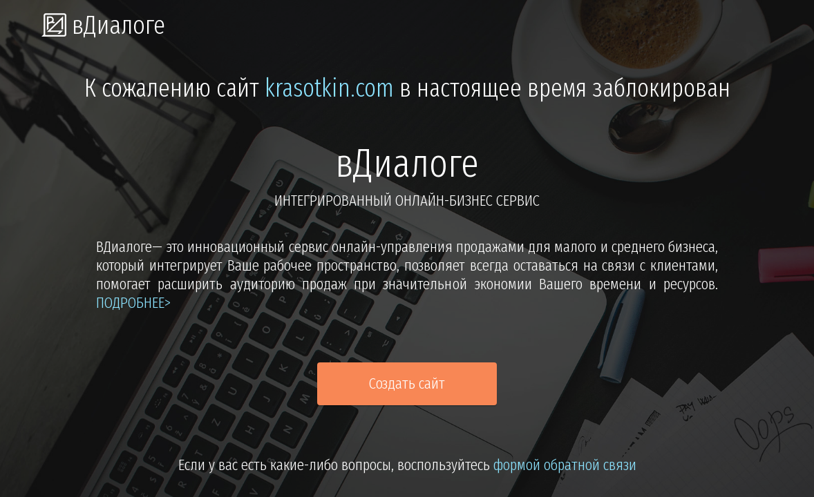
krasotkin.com (329, 88)
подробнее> (133, 302)
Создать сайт (407, 383)
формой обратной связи (564, 465)
